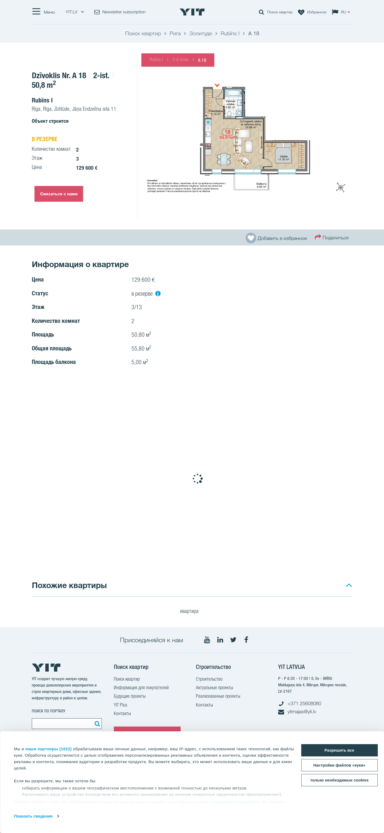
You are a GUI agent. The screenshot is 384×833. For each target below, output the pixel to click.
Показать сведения (33, 816)
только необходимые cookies (339, 780)
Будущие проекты (130, 696)
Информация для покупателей (141, 688)
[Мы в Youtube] (207, 640)
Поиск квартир (127, 679)
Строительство (209, 679)
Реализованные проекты (218, 696)
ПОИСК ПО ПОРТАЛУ (48, 710)
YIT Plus (120, 705)
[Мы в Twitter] (233, 640)
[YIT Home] (192, 12)
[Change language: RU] (342, 12)
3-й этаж (180, 60)
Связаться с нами (59, 193)
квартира (192, 611)
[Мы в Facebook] (246, 640)
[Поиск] (96, 724)
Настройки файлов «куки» (339, 765)
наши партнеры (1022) (48, 749)
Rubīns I (156, 60)
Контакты (122, 714)
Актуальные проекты (214, 688)
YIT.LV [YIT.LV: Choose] (75, 11)
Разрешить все (339, 750)
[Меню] (43, 12)
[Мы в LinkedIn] (220, 640)
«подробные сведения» (235, 802)
